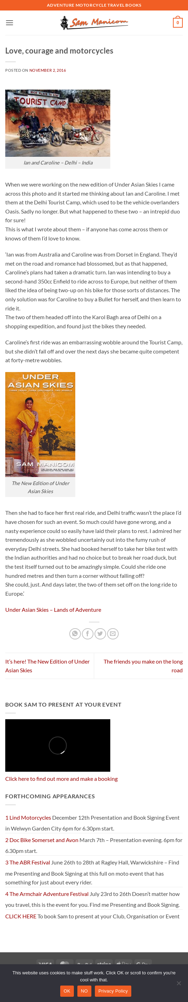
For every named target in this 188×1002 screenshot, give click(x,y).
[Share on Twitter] (100, 634)
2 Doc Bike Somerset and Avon (41, 839)
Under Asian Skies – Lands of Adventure (53, 609)
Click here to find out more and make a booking (61, 778)
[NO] (178, 985)
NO (84, 991)
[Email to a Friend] (113, 634)
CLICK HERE (20, 916)
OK (67, 991)
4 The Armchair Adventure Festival (47, 893)
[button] (9, 22)
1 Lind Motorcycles (28, 817)
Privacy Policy (113, 991)
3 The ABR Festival (27, 862)
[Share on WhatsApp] (75, 634)
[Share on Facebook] (87, 634)
